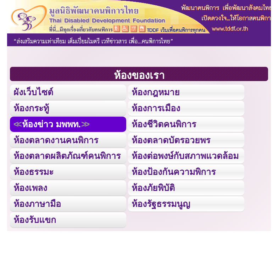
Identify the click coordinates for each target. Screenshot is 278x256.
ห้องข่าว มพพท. (51, 124)
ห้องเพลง (30, 188)
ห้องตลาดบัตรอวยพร (171, 140)
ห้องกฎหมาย (156, 92)
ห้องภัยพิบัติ (153, 188)
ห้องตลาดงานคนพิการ (55, 140)
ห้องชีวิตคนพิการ (164, 124)
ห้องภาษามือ (37, 204)
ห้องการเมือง (156, 108)
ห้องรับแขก (34, 220)
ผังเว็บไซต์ (33, 92)
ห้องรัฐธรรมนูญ (161, 204)
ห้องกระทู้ (31, 108)
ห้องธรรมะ (33, 172)
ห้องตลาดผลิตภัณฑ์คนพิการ (67, 156)
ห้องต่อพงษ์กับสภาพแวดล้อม (185, 156)
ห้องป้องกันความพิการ (174, 172)
